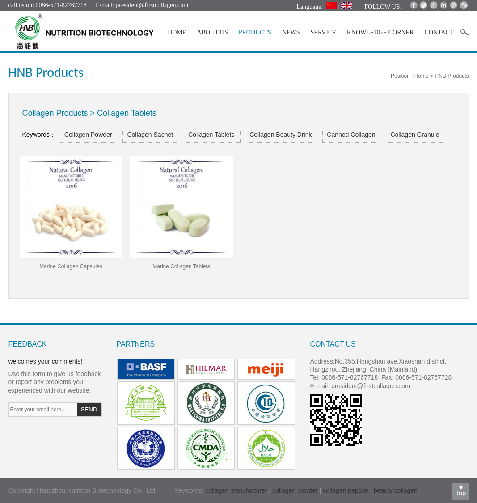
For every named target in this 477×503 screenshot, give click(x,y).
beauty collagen (396, 490)
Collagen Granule (414, 134)
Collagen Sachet (150, 134)
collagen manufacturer (236, 490)
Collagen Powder (88, 134)
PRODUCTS (255, 32)
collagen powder (296, 490)
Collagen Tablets (212, 134)
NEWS (291, 32)
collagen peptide (345, 490)
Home (421, 76)
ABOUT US (212, 32)
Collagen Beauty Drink (280, 134)
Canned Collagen (351, 134)
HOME (177, 32)
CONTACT (439, 32)
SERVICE (323, 32)
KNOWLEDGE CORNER (380, 32)
